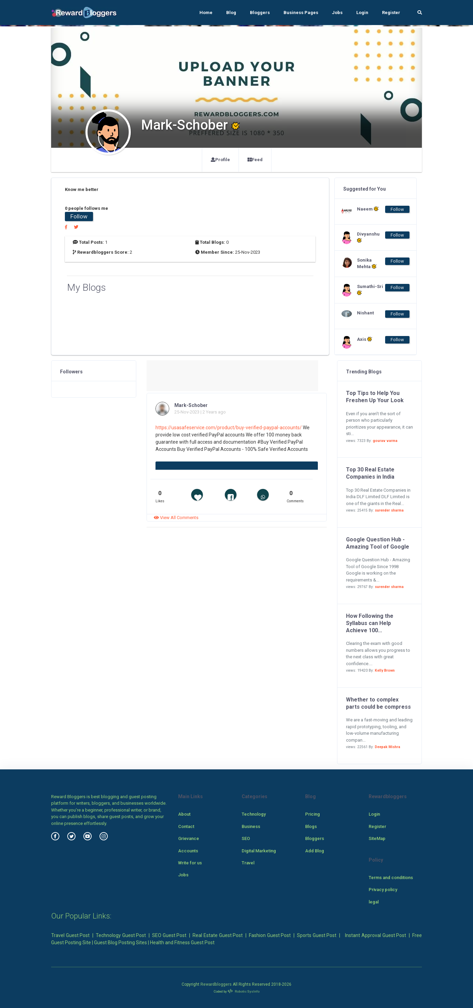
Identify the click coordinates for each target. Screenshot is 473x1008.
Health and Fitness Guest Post (182, 942)
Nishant (365, 312)
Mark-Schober (191, 405)
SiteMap (377, 838)
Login (362, 12)
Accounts (188, 850)
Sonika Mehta (367, 263)
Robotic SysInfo (243, 991)
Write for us (190, 862)
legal (374, 901)
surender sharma (389, 510)
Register (391, 12)
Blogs (311, 826)
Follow (79, 216)
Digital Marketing (259, 850)
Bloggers (260, 12)
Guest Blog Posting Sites (120, 942)
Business (251, 826)
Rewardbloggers (216, 984)
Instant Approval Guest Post (375, 935)
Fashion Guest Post (270, 935)
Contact (186, 826)
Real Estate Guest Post (218, 935)
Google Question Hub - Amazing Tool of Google (377, 543)
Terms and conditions (391, 877)
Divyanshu (368, 237)
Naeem (368, 209)
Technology (254, 814)
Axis (364, 339)
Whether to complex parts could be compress (378, 703)
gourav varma (385, 441)
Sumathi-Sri (370, 290)
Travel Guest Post (70, 935)
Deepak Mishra (387, 747)
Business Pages (301, 12)
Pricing (312, 814)
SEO (246, 838)
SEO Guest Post (169, 935)
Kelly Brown (385, 670)
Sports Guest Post (316, 935)
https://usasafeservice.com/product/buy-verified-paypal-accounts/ (228, 427)
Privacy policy (383, 889)
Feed (255, 159)
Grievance (188, 838)
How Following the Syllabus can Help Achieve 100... (369, 623)
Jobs (337, 12)
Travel (248, 862)
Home (205, 12)
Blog (231, 12)
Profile (220, 159)
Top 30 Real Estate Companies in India (370, 473)
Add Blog (314, 850)
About (184, 814)
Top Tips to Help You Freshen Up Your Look (375, 397)
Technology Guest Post (121, 935)
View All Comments (176, 517)
